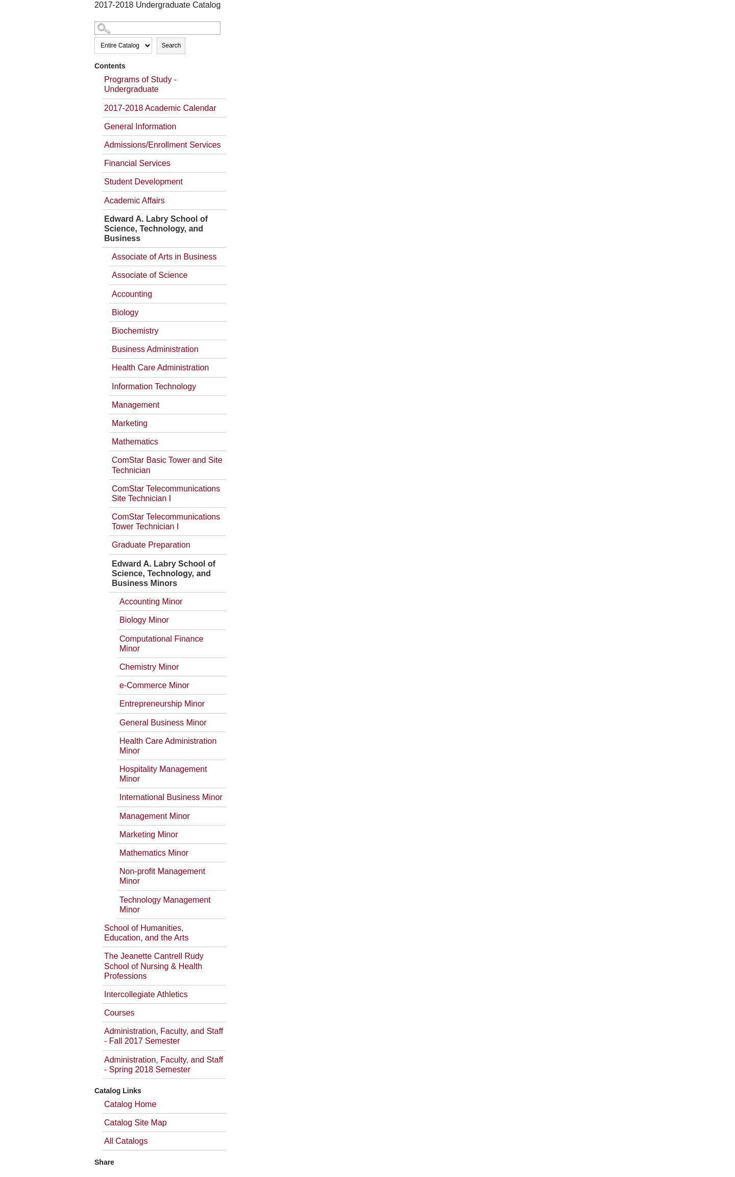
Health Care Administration (160, 367)
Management (135, 405)
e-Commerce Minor (154, 685)
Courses (119, 1012)
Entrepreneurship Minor (162, 703)
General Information (140, 126)
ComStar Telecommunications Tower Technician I (166, 521)
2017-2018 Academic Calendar (160, 108)
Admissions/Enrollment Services (162, 144)
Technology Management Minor (165, 905)
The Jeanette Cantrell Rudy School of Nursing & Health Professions (154, 966)
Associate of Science (150, 275)
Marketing (130, 423)
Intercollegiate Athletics (146, 994)
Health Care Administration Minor (167, 746)
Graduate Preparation (151, 544)
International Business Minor (171, 797)
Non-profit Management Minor (162, 876)
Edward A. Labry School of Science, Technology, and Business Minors (163, 573)
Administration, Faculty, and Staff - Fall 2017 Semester (163, 1036)
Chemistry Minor (149, 667)
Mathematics (135, 441)
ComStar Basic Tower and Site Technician (167, 465)
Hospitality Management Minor (163, 774)
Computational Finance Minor (161, 643)
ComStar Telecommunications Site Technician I (166, 493)
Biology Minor (144, 620)
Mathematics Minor (153, 853)
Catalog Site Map (135, 1122)
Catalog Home (130, 1104)
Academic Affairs (134, 200)
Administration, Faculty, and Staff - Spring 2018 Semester (163, 1064)
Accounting (132, 294)
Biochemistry (135, 330)
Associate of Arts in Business (164, 256)
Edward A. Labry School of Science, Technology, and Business (156, 229)
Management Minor (154, 816)
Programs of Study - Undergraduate (140, 84)
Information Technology (154, 386)
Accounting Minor (151, 601)
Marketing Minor (148, 834)
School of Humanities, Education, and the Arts (146, 933)
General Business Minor (163, 722)
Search (171, 45)
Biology (125, 312)
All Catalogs (126, 1141)
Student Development (143, 181)
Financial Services (137, 163)
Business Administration (155, 349)
